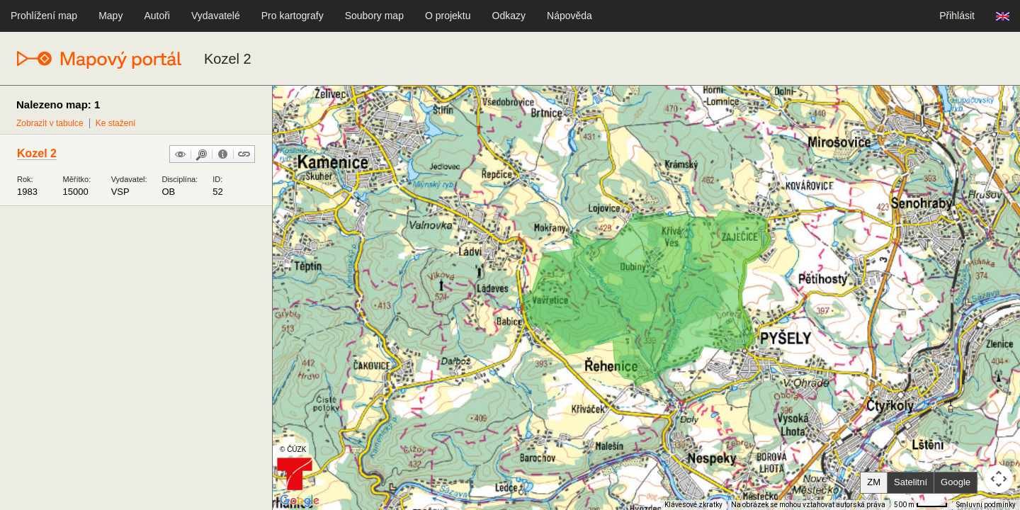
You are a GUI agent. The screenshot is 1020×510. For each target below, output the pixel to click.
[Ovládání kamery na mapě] (999, 479)
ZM (873, 482)
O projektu (448, 15)
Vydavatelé (215, 15)
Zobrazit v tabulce (50, 123)
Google (955, 482)
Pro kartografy (292, 15)
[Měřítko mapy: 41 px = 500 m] (921, 505)
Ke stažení (116, 123)
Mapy (110, 15)
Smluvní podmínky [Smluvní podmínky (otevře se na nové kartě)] (986, 505)
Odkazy (509, 15)
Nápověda (569, 15)
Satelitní (910, 482)
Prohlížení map (44, 15)
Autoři (157, 15)
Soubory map (374, 15)
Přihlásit (957, 15)
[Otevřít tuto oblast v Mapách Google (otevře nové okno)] (299, 501)
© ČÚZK (293, 449)
